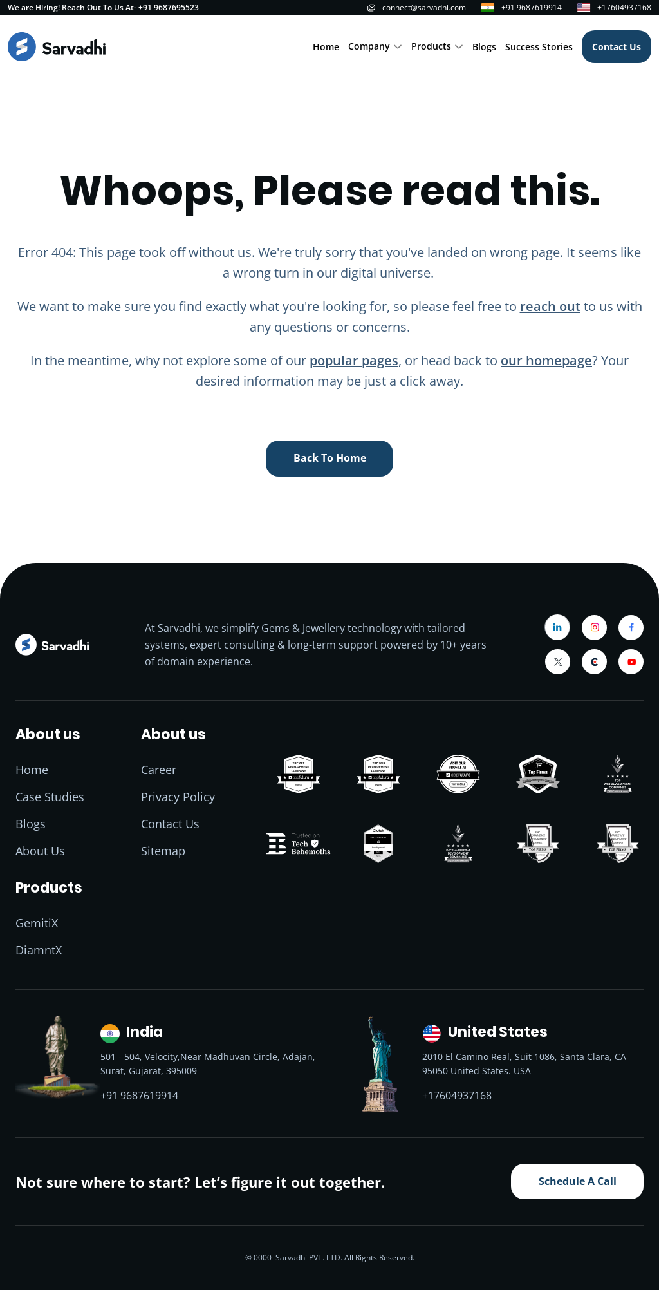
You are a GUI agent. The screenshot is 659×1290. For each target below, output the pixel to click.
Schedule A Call (578, 1181)
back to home (329, 458)
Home (326, 47)
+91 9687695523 (168, 7)
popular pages (354, 360)
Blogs (484, 47)
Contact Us (616, 47)
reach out (550, 306)
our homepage (546, 360)
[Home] (57, 46)
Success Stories (539, 47)
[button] (375, 46)
